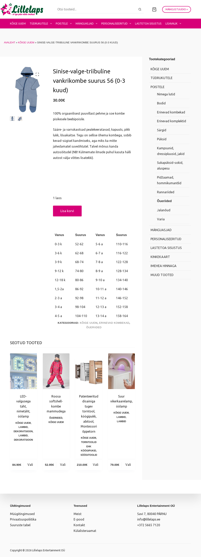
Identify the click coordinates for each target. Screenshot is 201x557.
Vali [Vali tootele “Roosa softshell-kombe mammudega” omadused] (63, 464)
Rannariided (165, 192)
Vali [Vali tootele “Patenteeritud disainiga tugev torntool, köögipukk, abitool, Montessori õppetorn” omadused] (95, 464)
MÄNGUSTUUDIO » (176, 9)
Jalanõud (163, 210)
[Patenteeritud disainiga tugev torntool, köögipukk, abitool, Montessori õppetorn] (88, 371)
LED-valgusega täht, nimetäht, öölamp (23, 406)
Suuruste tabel (20, 525)
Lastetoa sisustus (148, 23)
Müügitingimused (22, 514)
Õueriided (93, 327)
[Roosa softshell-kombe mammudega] (56, 371)
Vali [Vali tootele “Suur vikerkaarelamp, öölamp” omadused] (128, 464)
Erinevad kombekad (114, 322)
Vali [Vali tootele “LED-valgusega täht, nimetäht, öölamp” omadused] (30, 464)
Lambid (23, 427)
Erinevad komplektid (171, 121)
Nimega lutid (166, 94)
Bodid (161, 103)
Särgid (161, 130)
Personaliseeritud (117, 23)
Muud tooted (162, 275)
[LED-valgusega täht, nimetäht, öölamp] (23, 371)
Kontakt (79, 525)
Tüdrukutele (41, 23)
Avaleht (9, 42)
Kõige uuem (18, 23)
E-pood (79, 519)
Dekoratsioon (23, 431)
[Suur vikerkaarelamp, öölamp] (121, 371)
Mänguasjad (87, 23)
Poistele (64, 23)
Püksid (161, 139)
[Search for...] (96, 9)
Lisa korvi (67, 211)
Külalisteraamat (85, 530)
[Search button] (140, 9)
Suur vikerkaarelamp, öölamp (121, 401)
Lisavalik (174, 23)
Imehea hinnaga (163, 266)
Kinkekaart (160, 257)
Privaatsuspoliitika (23, 519)
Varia (161, 219)
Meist (77, 514)
